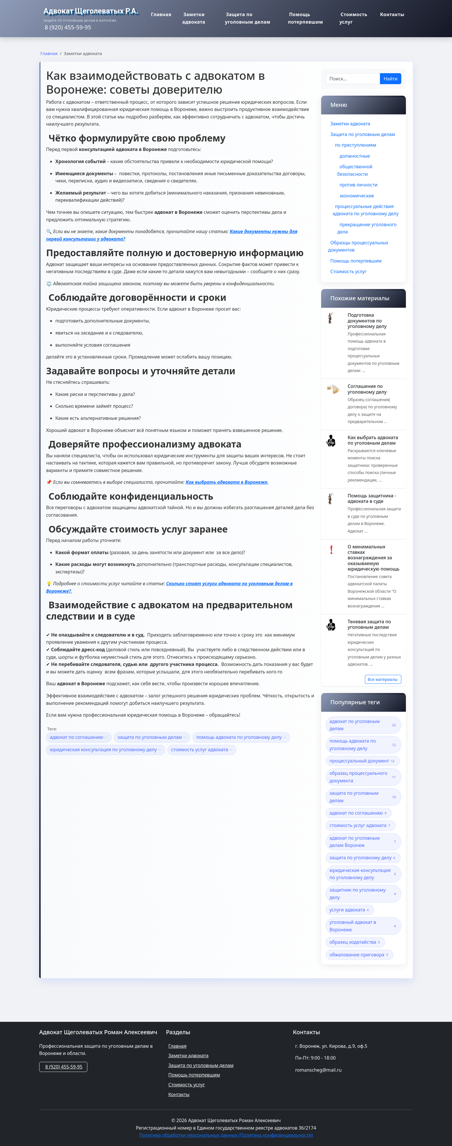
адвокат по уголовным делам (363, 734)
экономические (357, 196)
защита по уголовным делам (153, 737)
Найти (391, 78)
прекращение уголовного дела (367, 236)
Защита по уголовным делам (248, 19)
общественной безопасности (354, 171)
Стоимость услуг (354, 19)
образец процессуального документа (363, 787)
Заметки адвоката (187, 19)
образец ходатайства (355, 953)
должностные (355, 156)
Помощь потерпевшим (304, 19)
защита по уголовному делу (363, 868)
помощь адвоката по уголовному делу (242, 737)
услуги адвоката (350, 920)
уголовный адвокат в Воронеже (363, 937)
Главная (159, 15)
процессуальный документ (363, 770)
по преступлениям (355, 145)
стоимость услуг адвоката (203, 750)
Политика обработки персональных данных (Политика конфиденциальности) (226, 1135)
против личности (359, 185)
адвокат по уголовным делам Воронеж (363, 852)
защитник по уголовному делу (363, 904)
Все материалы (383, 689)
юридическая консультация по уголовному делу (106, 750)
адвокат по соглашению (79, 737)
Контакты (394, 15)
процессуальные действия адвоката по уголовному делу (363, 213)
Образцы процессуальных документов (358, 254)
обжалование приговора (359, 965)
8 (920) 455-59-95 (63, 1067)
